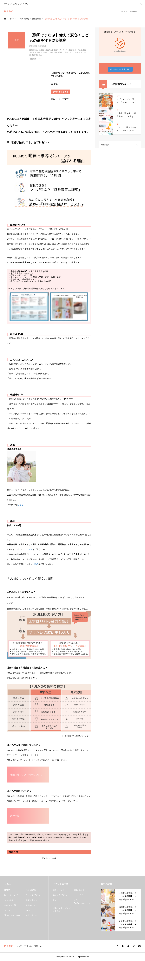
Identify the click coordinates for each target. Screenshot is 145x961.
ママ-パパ (48, 834)
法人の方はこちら (12, 915)
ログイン (123, 11)
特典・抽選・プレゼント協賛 (61, 909)
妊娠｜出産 (33, 50)
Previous (46, 858)
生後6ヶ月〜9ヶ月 (75, 50)
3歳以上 (61, 52)
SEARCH (141, 3)
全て (56, 834)
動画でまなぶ (37, 55)
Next (54, 858)
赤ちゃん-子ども (42, 840)
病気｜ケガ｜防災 (71, 52)
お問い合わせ (31, 915)
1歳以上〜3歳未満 (50, 52)
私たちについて (11, 895)
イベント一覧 (10, 905)
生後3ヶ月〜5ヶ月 (61, 50)
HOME (7, 890)
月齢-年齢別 (36, 837)
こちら (20, 505)
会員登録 (133, 11)
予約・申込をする (60, 92)
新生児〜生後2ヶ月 (46, 50)
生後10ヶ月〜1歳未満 (52, 837)
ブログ (7, 910)
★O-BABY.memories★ (82, 901)
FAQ (36, 564)
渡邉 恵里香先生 (40, 46)
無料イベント (31, 905)
